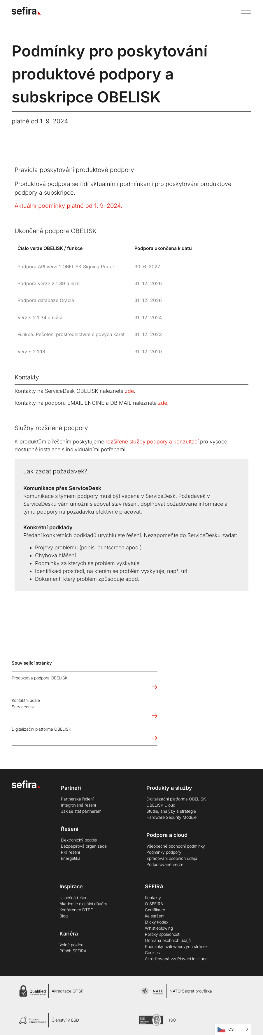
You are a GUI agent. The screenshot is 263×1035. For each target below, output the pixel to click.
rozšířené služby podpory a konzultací (152, 442)
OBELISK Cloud (160, 805)
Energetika (70, 858)
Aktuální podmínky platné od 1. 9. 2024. (68, 205)
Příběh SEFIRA (72, 950)
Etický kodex (156, 921)
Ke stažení (154, 915)
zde (129, 391)
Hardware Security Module (171, 817)
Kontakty (153, 897)
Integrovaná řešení (78, 805)
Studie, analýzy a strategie (171, 811)
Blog (63, 915)
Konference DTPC (76, 909)
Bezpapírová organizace (84, 846)
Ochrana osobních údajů (168, 940)
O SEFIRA (154, 903)
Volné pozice (71, 944)
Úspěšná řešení (73, 897)
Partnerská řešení (77, 798)
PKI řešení (70, 852)
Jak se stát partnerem (81, 811)
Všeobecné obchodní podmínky (175, 846)
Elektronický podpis (79, 839)
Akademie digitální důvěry (83, 903)
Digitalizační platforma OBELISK (176, 798)
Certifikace (155, 909)
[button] (244, 10)
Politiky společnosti (162, 934)
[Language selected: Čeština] (232, 1029)
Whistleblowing (159, 928)
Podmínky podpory (163, 852)
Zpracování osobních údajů (171, 858)
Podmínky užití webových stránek (176, 946)
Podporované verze (164, 864)
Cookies (152, 952)
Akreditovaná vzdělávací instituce (176, 958)
